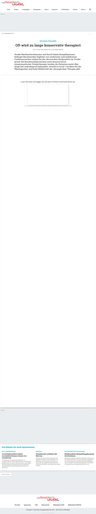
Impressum (27, 505)
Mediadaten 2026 (58, 505)
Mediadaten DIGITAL (74, 505)
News (8, 9)
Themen (16, 9)
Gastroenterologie (5, 474)
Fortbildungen (65, 9)
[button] (25, 9)
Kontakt (17, 505)
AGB (36, 505)
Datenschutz (45, 505)
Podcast (75, 9)
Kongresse (55, 9)
